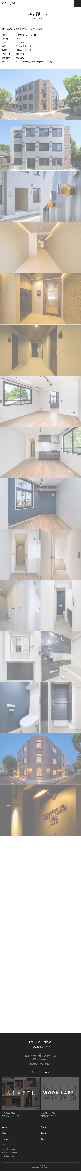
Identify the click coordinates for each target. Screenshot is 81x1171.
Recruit (43, 1133)
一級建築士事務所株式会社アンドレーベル (21, 1097)
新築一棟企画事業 (8, 1149)
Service (5, 1145)
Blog (4, 1133)
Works (43, 1127)
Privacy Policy (40, 1165)
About (4, 1127)
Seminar (5, 1139)
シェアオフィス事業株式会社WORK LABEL (60, 1097)
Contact (44, 1139)
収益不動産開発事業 (9, 1153)
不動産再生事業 (8, 1156)
